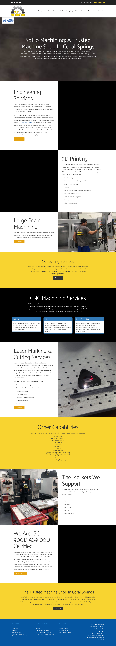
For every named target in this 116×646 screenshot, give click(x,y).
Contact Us (58, 278)
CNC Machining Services (43, 632)
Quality (38, 628)
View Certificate (20, 573)
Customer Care (17, 632)
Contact (100, 11)
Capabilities (53, 10)
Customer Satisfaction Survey (21, 636)
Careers (83, 11)
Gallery (77, 11)
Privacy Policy (63, 630)
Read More (19, 139)
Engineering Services (42, 630)
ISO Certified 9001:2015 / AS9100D (97, 632)
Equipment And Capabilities (45, 634)
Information (92, 11)
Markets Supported (18, 634)
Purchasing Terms (65, 632)
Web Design (91, 637)
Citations (101, 639)
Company (42, 10)
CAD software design (25, 123)
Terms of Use (63, 628)
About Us (15, 628)
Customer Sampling (66, 11)
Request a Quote (41, 636)
